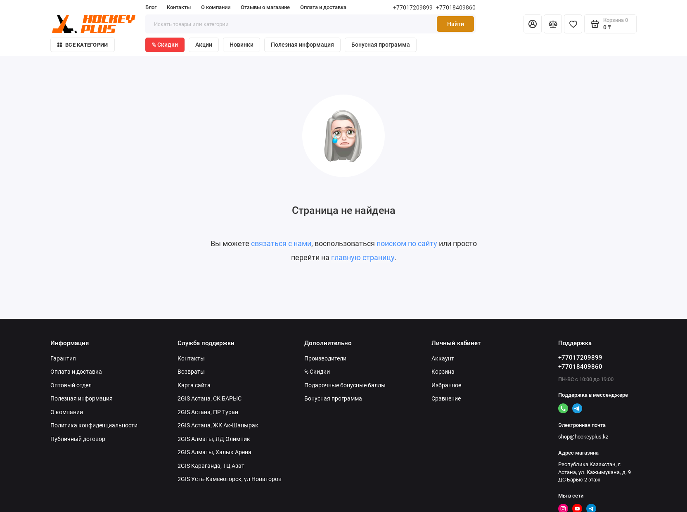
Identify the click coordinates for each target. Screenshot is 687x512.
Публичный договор (77, 439)
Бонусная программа (380, 44)
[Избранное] (573, 23)
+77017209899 (413, 7)
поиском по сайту (407, 243)
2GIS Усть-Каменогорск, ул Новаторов (230, 479)
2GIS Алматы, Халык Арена (214, 452)
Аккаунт (442, 358)
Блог (150, 7)
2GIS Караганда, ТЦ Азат (211, 465)
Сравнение (446, 398)
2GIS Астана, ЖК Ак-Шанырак (218, 425)
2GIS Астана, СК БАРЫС (210, 398)
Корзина (443, 371)
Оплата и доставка (323, 7)
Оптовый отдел (71, 385)
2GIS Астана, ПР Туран (208, 412)
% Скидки (165, 44)
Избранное (446, 385)
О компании (215, 7)
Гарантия (63, 358)
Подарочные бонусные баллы (345, 385)
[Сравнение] (553, 23)
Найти (455, 24)
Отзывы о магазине (265, 7)
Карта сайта (194, 385)
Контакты (179, 7)
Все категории (82, 45)
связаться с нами (281, 243)
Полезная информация (302, 44)
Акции (203, 44)
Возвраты (191, 371)
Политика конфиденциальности (93, 425)
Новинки (241, 44)
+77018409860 (456, 7)
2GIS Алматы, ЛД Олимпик (214, 439)
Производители (325, 358)
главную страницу (362, 257)
